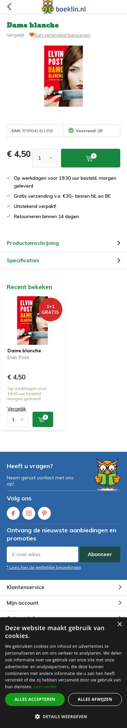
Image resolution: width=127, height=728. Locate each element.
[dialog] (63, 672)
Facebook (13, 512)
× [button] (119, 624)
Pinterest (44, 512)
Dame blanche (24, 351)
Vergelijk (16, 35)
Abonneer (100, 554)
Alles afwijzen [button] (95, 699)
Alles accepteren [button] (35, 699)
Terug (9, 7)
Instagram (28, 512)
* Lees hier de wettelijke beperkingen (44, 567)
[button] (63, 716)
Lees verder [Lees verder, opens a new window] (45, 687)
